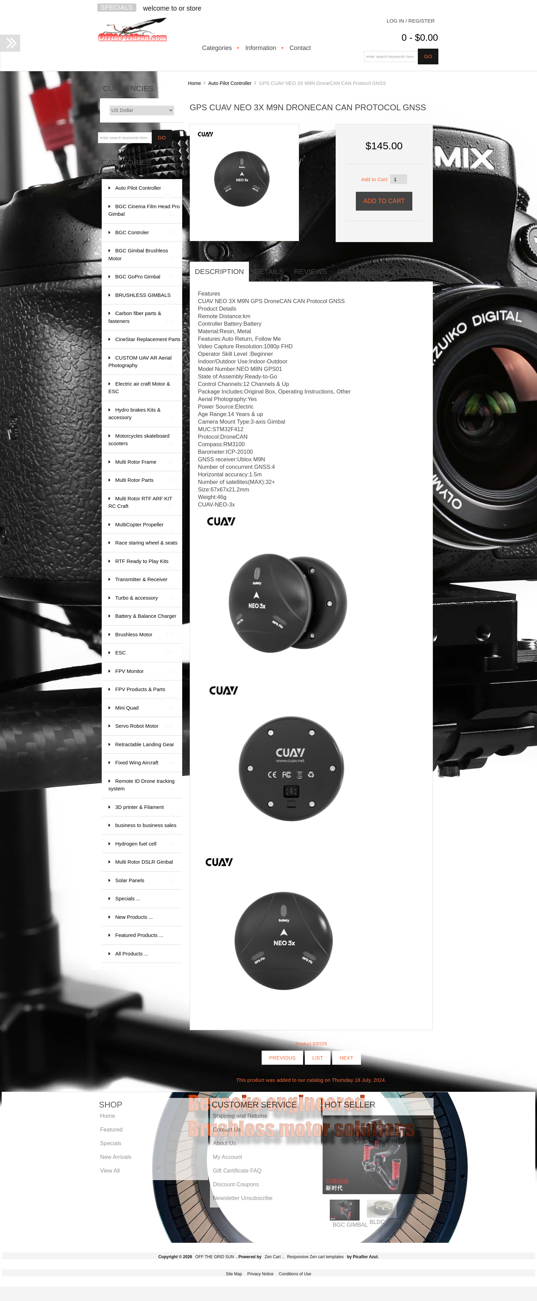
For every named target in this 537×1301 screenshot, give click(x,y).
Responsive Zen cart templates (315, 1256)
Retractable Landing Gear (144, 747)
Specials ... (127, 898)
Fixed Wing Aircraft (144, 763)
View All (110, 1170)
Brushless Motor (144, 635)
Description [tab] (219, 271)
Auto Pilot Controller (230, 83)
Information (260, 48)
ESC (144, 653)
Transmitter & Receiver (144, 582)
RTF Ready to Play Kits (144, 564)
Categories (217, 48)
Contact (300, 48)
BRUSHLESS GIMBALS (144, 298)
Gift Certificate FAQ (237, 1170)
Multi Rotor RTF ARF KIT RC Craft (141, 503)
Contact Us (227, 1129)
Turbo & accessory (144, 598)
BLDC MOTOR (388, 1222)
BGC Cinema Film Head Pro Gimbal (144, 210)
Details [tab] (269, 271)
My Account (227, 1157)
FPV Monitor (144, 671)
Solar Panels (144, 881)
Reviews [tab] (310, 271)
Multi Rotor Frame (144, 462)
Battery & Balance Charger (145, 619)
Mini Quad (144, 708)
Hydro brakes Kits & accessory (141, 414)
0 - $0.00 (419, 38)
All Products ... (132, 953)
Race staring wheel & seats (146, 546)
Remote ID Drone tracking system (142, 785)
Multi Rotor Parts (144, 480)
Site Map (234, 1274)
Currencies (128, 88)
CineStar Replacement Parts (147, 342)
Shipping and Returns (240, 1116)
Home (194, 83)
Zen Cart (273, 1256)
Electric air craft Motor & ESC (141, 388)
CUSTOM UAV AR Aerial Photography (141, 362)
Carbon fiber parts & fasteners (141, 317)
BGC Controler (144, 233)
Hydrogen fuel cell (144, 844)
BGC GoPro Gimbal (144, 277)
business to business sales (145, 828)
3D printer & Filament (144, 810)
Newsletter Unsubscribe (242, 1198)
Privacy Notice (260, 1274)
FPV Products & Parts (144, 692)
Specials (117, 7)
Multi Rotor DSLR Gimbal (144, 865)
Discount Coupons (236, 1184)
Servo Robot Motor (144, 726)
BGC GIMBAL (350, 1225)
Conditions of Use (295, 1274)
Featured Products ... (139, 935)
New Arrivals (116, 1157)
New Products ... (134, 917)
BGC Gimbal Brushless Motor (141, 255)
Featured (111, 1129)
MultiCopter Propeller (144, 528)
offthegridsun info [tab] (378, 271)
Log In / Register (411, 21)
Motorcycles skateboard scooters (141, 440)
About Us (224, 1143)
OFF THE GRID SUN (214, 1256)
